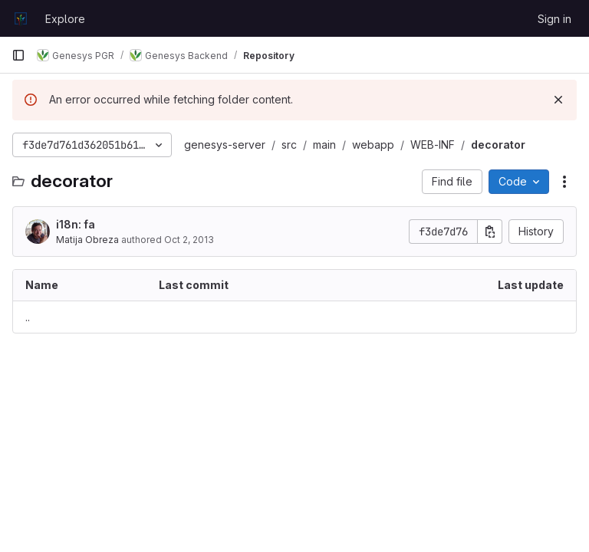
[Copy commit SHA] (490, 231)
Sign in (554, 18)
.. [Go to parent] (27, 317)
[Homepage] (20, 18)
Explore (65, 18)
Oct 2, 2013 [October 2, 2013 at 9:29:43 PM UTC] (189, 239)
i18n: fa (75, 224)
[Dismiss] (558, 99)
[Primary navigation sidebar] (18, 55)
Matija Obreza (87, 239)
